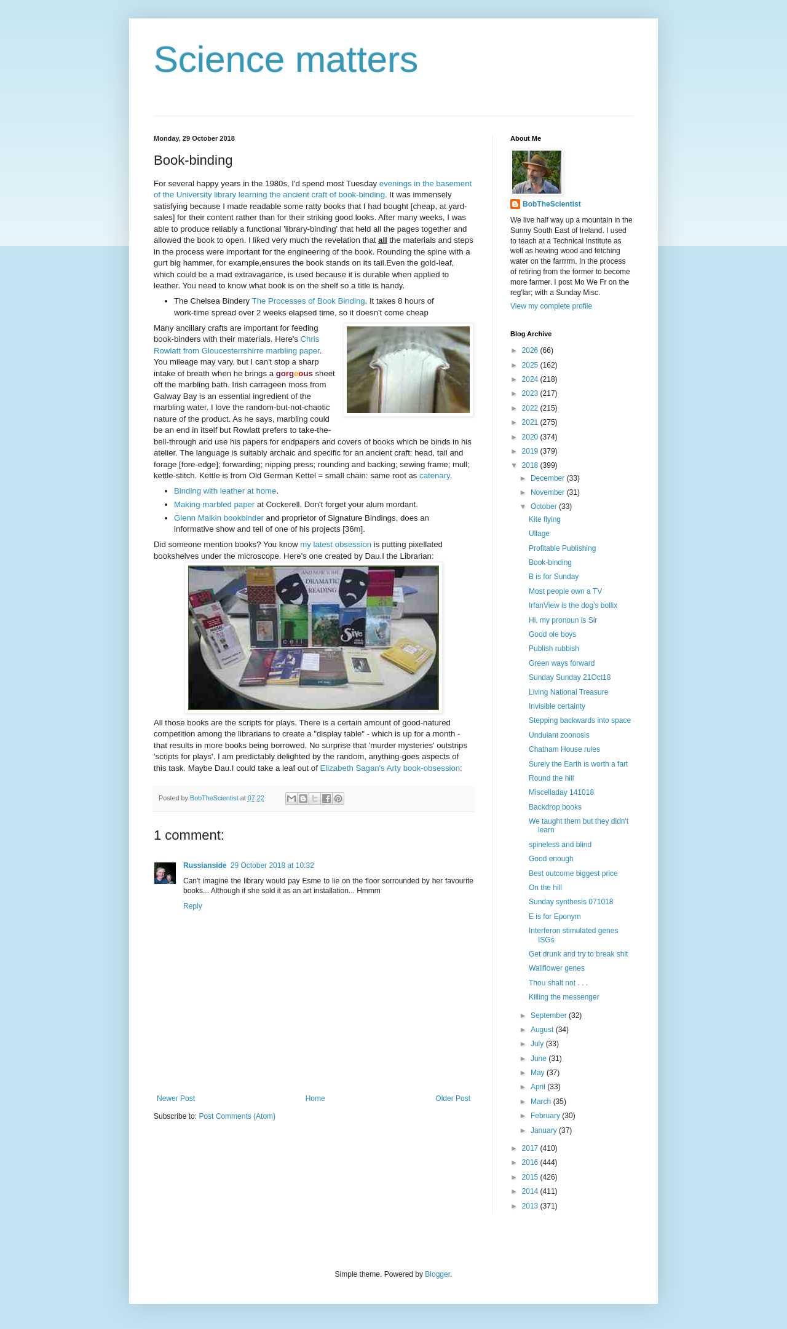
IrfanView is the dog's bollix (573, 605)
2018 (531, 465)
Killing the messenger (564, 997)
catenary (434, 475)
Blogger (437, 1274)
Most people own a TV (565, 591)
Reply (192, 906)
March (542, 1101)
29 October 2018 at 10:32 (272, 865)
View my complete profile (551, 306)
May (539, 1072)
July (538, 1043)
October (545, 506)
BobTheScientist (552, 204)
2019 (531, 451)
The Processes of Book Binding (308, 301)
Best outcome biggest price (573, 873)
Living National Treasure (568, 692)
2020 (531, 437)
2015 (531, 1177)
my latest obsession (335, 544)
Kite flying (545, 519)
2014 (531, 1191)
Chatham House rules (564, 749)
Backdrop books (555, 807)
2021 (531, 422)
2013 (531, 1206)
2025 (531, 365)
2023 (531, 393)
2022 (531, 408)
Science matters (286, 59)
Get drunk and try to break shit (578, 954)
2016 (531, 1162)
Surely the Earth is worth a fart (578, 764)
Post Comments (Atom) (237, 1116)
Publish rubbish (554, 648)
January (545, 1130)
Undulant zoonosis (559, 735)
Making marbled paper (214, 504)
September (550, 1015)
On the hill (545, 887)
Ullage (539, 533)
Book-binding (550, 562)
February (546, 1115)
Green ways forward (562, 663)
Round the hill (551, 778)
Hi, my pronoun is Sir (563, 620)
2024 (531, 379)
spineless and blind (560, 844)
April (539, 1087)
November (549, 492)
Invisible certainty (557, 706)
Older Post (452, 1098)
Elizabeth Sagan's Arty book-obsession (390, 768)
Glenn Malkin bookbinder (219, 518)
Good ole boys (552, 634)
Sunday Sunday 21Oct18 (570, 677)
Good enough (551, 858)
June (539, 1058)
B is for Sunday (554, 576)
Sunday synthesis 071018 (571, 901)
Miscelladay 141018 (561, 792)
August (543, 1029)
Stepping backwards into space (580, 720)
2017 (531, 1148)
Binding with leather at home (225, 490)
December (549, 478)
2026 (531, 350)
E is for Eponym (555, 916)
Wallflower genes (557, 968)
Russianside (205, 865)
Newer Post (176, 1098)
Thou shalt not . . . (558, 983)
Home (315, 1098)
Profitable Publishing (562, 548)
